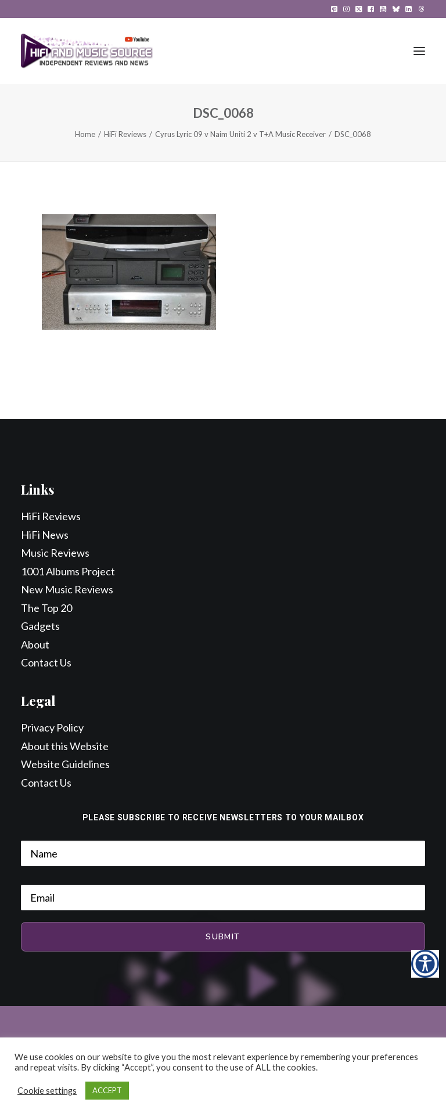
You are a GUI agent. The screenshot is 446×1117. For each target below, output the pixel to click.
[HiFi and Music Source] (87, 51)
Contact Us (46, 662)
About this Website (65, 746)
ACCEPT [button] (107, 1090)
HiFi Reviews (125, 134)
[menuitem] (334, 9)
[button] (334, 9)
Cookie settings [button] (47, 1091)
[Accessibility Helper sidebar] (425, 964)
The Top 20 (46, 607)
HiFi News (45, 534)
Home (85, 134)
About (35, 644)
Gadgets (40, 625)
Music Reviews (55, 552)
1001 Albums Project (68, 571)
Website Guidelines (65, 764)
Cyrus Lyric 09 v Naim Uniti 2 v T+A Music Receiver (240, 134)
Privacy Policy (52, 727)
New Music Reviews (67, 589)
